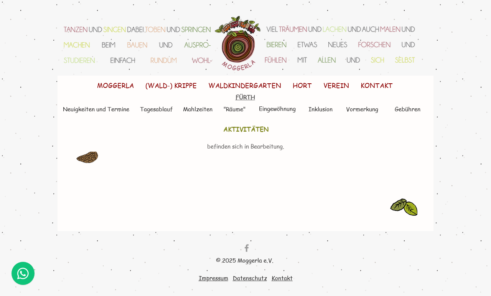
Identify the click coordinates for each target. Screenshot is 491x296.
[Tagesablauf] (156, 109)
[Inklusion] (320, 109)
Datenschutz (250, 278)
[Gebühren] (407, 109)
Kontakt (282, 278)
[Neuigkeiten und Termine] (96, 109)
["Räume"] (234, 109)
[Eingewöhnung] (277, 108)
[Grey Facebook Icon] (247, 248)
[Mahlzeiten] (197, 109)
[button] (171, 85)
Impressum (213, 278)
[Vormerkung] (362, 109)
